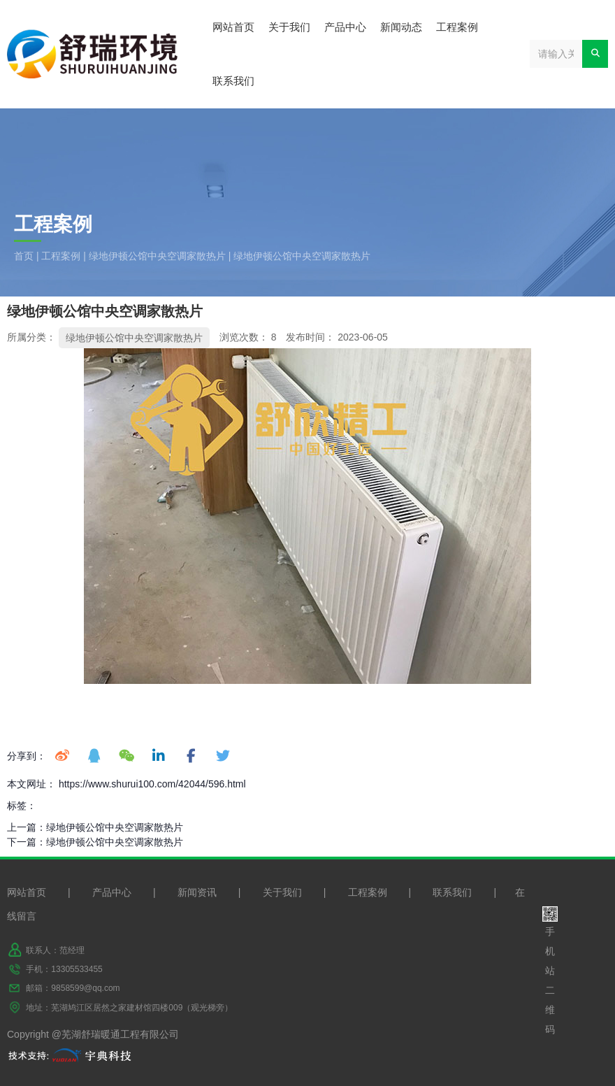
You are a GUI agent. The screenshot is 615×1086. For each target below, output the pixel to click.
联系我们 (233, 81)
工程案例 (457, 27)
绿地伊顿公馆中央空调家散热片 (157, 256)
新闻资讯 (197, 892)
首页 (25, 256)
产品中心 (345, 27)
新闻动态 (401, 27)
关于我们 (289, 27)
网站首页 (233, 27)
